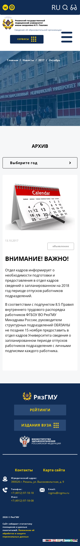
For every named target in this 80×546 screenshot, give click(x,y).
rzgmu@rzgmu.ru (58, 491)
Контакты (24, 470)
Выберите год (24, 162)
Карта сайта (54, 470)
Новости (28, 60)
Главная (12, 60)
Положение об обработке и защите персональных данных (18, 533)
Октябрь (54, 60)
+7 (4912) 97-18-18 (22, 491)
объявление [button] (60, 246)
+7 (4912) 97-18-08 (22, 498)
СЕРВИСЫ (26, 39)
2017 (41, 60)
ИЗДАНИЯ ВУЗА (40, 425)
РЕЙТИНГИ (40, 410)
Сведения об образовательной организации (38, 29)
